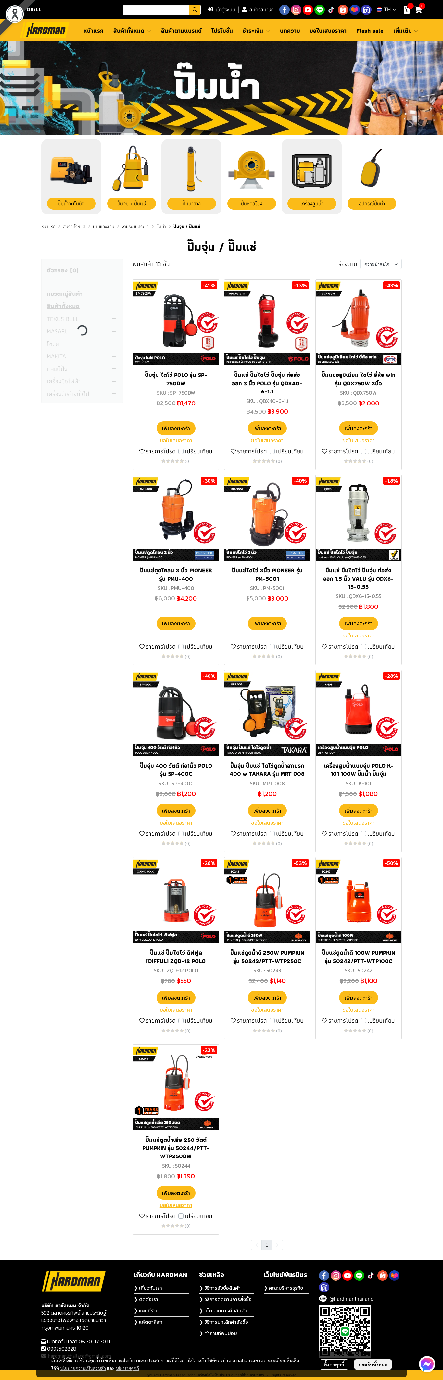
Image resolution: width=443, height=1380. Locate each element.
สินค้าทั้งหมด (74, 226)
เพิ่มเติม (406, 30)
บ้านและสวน (103, 226)
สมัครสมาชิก (258, 10)
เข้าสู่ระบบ (221, 10)
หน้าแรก (48, 226)
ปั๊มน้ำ (161, 226)
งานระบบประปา (135, 226)
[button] (161, 10)
